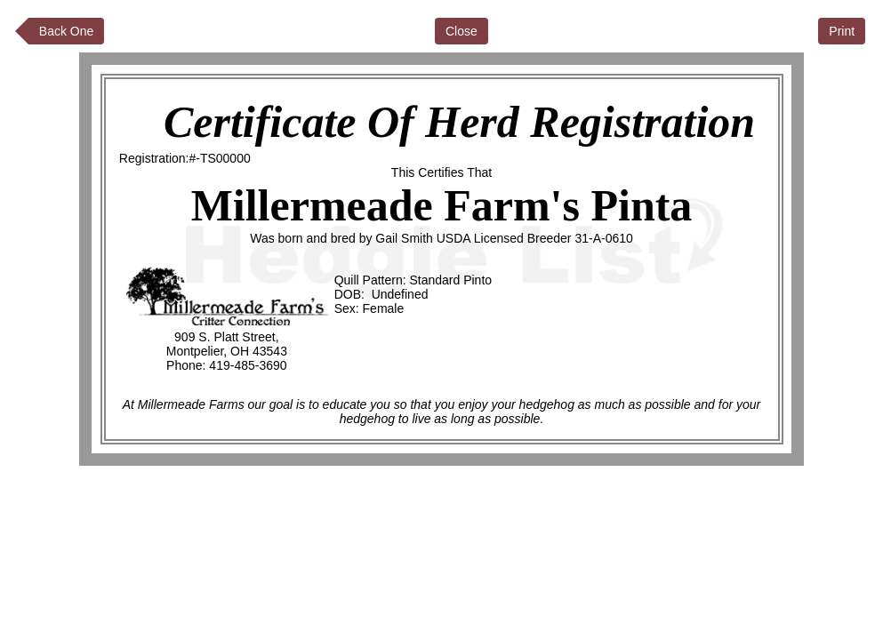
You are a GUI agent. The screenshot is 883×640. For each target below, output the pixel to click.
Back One (66, 31)
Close (462, 31)
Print (842, 31)
